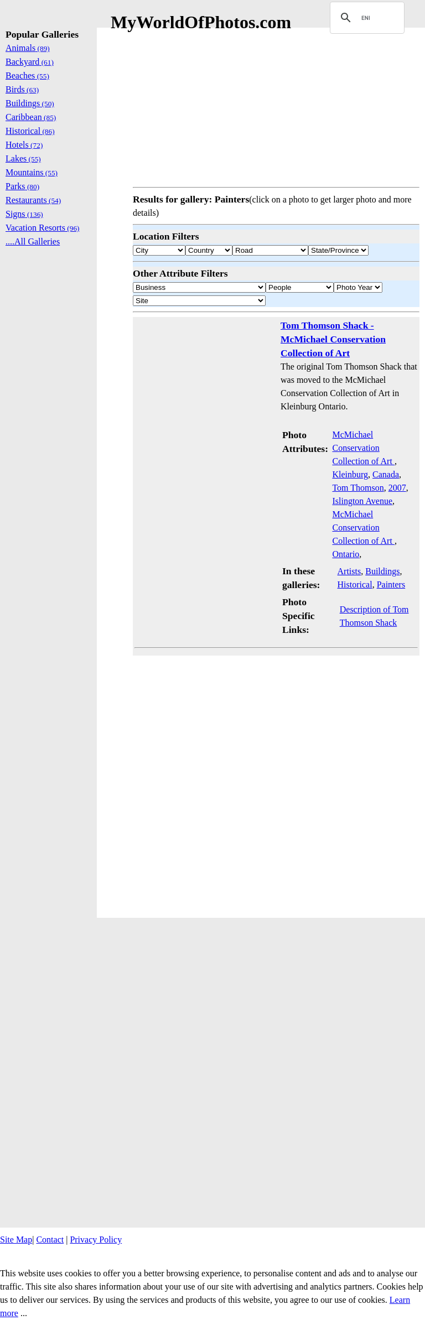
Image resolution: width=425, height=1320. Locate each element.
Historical (355, 584)
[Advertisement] (276, 105)
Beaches (27, 75)
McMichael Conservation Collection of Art (363, 448)
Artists (349, 571)
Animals (28, 48)
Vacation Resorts (43, 227)
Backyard (30, 61)
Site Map (16, 1239)
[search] (365, 17)
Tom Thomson (357, 487)
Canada (385, 474)
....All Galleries (33, 241)
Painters (391, 584)
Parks (22, 186)
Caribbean (31, 117)
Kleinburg (350, 474)
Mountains (32, 172)
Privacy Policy (96, 1239)
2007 (397, 487)
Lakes (23, 158)
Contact (50, 1239)
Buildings (382, 571)
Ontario (345, 554)
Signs (24, 214)
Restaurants (33, 200)
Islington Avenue (362, 501)
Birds (22, 89)
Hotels (24, 144)
